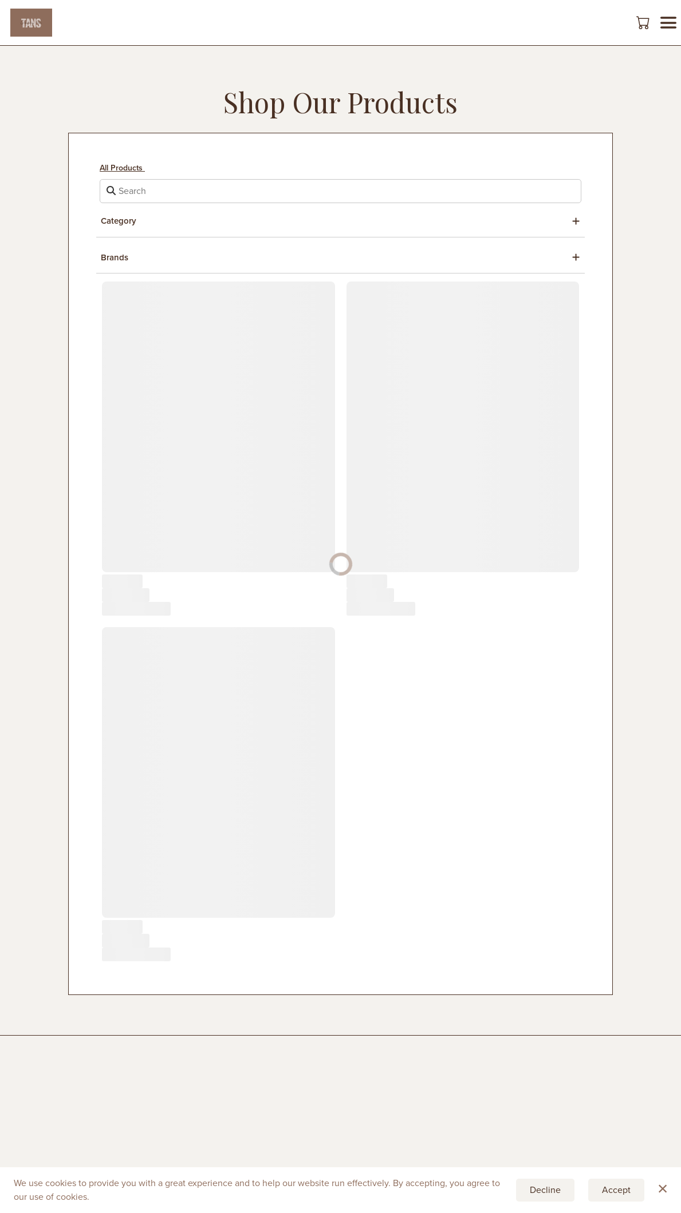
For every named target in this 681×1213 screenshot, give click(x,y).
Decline (545, 1189)
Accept (616, 1189)
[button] (644, 22)
